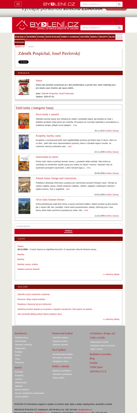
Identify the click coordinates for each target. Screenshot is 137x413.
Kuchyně (19, 372)
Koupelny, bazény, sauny (48, 135)
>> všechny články (111, 274)
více (75, 125)
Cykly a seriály (97, 337)
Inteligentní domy (60, 361)
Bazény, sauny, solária (28, 264)
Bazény (21, 254)
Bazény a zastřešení (62, 371)
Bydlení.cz (20, 46)
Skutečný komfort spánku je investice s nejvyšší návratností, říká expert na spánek (55, 309)
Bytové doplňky (22, 389)
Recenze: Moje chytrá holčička (31, 299)
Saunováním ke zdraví (47, 157)
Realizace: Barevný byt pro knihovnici (34, 304)
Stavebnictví (20, 333)
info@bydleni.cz (85, 409)
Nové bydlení (59, 349)
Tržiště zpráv (96, 367)
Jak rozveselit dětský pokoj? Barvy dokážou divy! (40, 314)
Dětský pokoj (21, 382)
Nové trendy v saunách (47, 114)
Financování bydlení (62, 333)
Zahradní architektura (62, 374)
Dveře (18, 355)
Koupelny (19, 375)
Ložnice (18, 379)
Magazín (23, 287)
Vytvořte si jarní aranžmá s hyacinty (34, 294)
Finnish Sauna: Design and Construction (56, 178)
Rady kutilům (58, 378)
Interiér (18, 367)
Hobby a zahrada (60, 366)
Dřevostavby (20, 341)
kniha (108, 131)
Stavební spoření (60, 344)
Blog (92, 358)
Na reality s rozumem (62, 357)
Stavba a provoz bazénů (29, 269)
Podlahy (18, 352)
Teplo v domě (96, 349)
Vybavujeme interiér (99, 342)
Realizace (19, 362)
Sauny (39, 80)
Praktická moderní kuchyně (102, 345)
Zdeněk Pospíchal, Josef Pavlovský (58, 93)
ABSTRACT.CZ (98, 371)
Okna (17, 359)
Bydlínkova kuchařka (100, 354)
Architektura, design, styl (102, 333)
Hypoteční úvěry (60, 341)
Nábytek (19, 386)
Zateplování (20, 348)
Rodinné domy (21, 337)
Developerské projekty (63, 354)
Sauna (21, 246)
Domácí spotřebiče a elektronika (29, 393)
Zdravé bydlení (22, 396)
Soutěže (94, 363)
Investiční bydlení (60, 337)
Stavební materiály (23, 344)
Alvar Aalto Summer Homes (50, 199)
